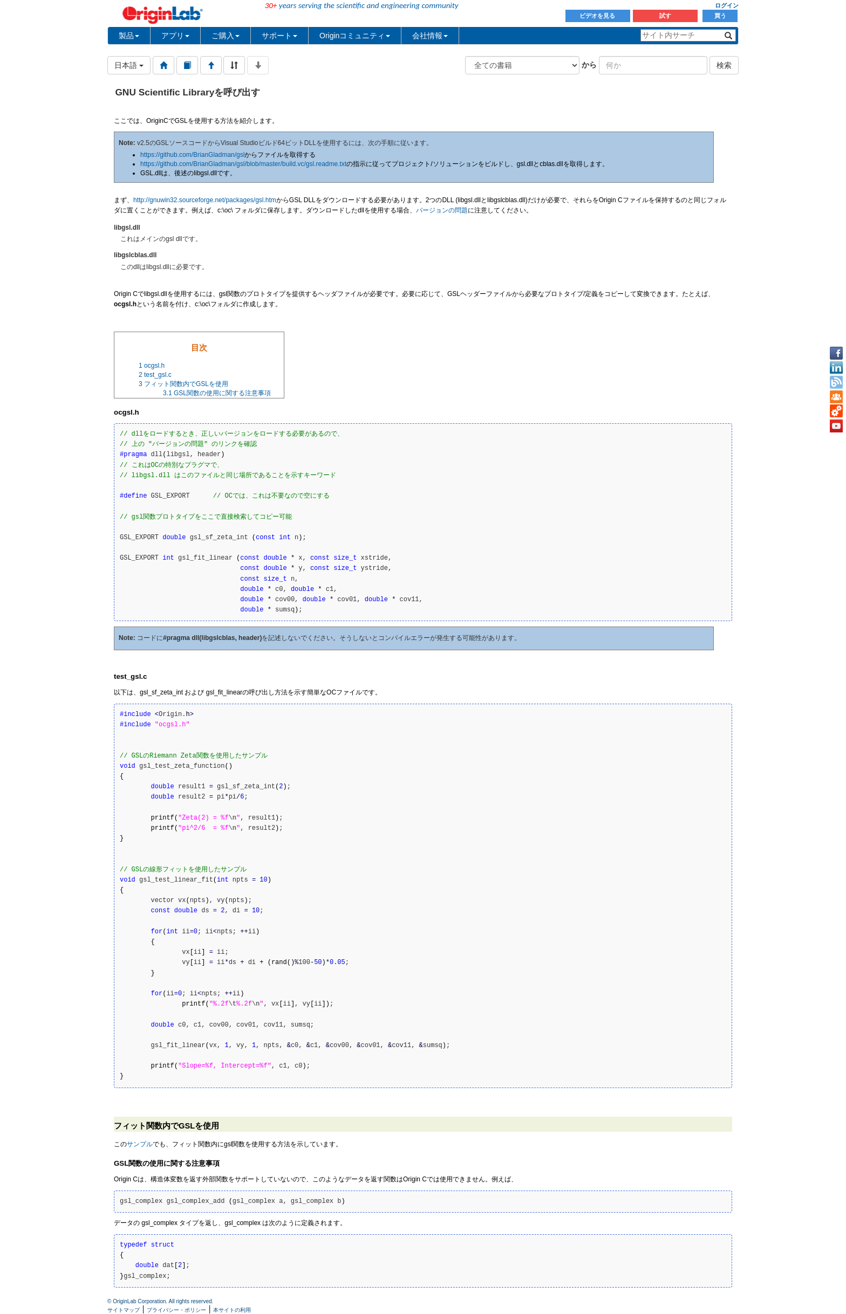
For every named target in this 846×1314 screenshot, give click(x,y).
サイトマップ (123, 1310)
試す (665, 15)
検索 (724, 65)
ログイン (727, 5)
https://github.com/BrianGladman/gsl (192, 155)
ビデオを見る (598, 15)
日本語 (129, 65)
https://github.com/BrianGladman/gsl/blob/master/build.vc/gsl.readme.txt (243, 164)
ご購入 (226, 35)
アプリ (175, 35)
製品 (129, 35)
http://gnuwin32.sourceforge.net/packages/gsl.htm (204, 200)
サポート (279, 35)
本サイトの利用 (232, 1310)
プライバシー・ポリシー (176, 1310)
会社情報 (430, 35)
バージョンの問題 (442, 210)
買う (720, 15)
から (589, 64)
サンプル (140, 1144)
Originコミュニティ (354, 35)
